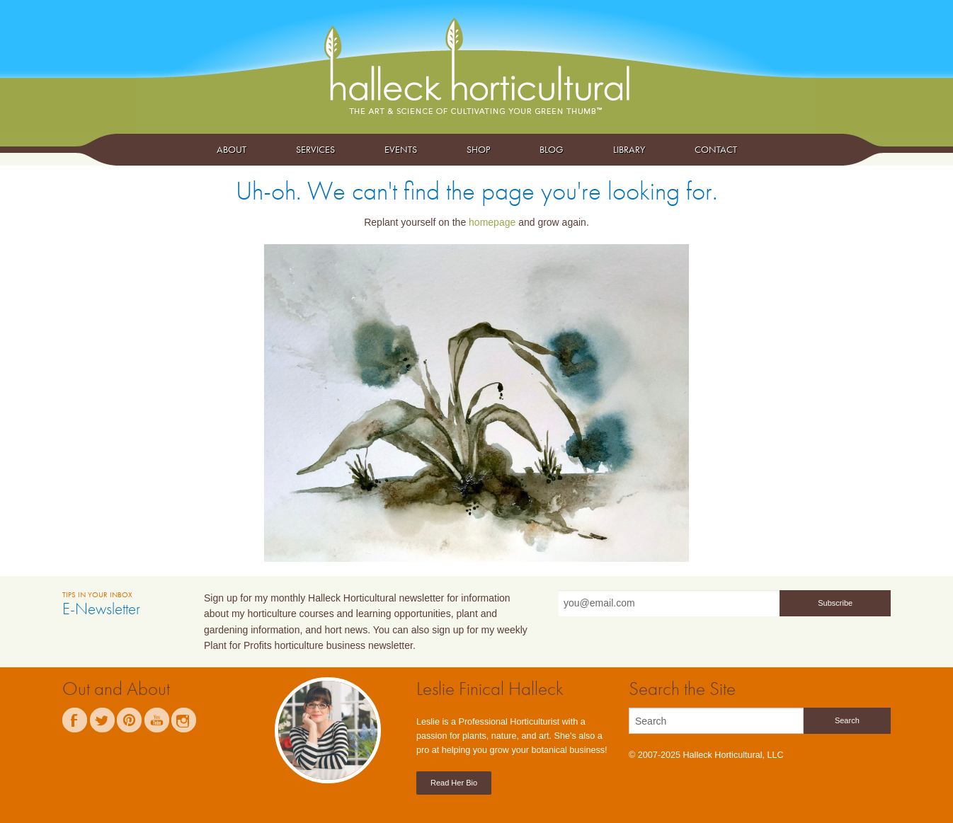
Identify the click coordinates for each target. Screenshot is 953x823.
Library (629, 149)
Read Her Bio (453, 782)
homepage (492, 222)
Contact (716, 149)
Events (400, 149)
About (231, 149)
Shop (478, 149)
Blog (552, 149)
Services (315, 149)
